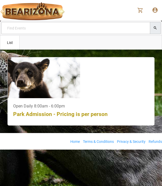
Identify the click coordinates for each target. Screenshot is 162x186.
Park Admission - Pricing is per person (60, 114)
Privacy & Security (131, 142)
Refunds (155, 142)
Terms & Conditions (98, 142)
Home (75, 142)
